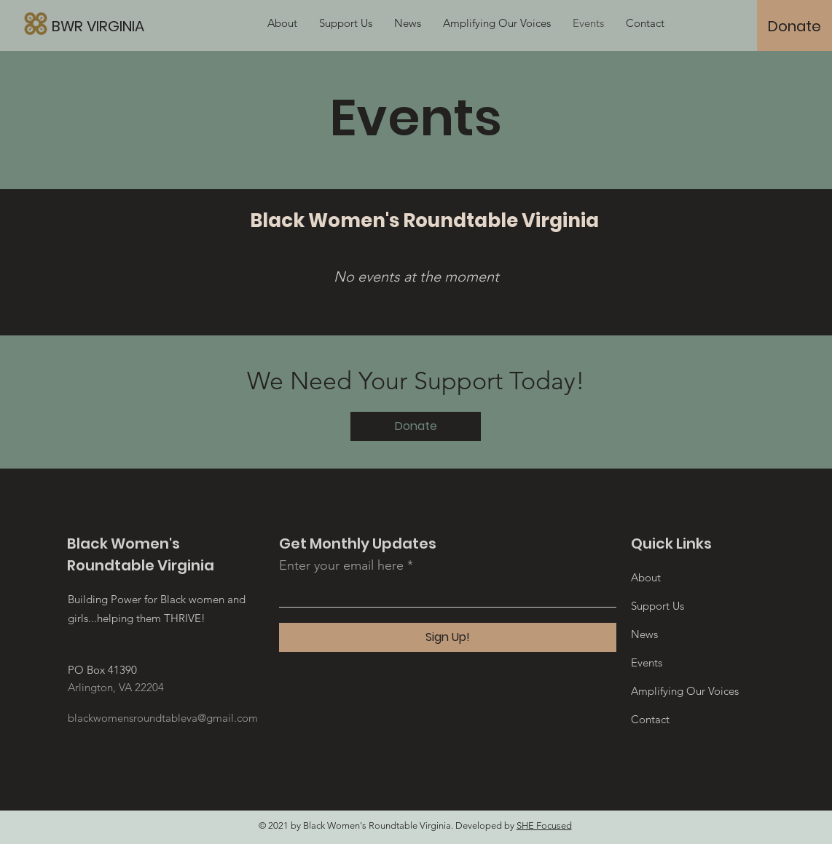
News (644, 634)
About (646, 577)
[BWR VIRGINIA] (167, 25)
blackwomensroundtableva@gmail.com (163, 718)
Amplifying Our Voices (685, 691)
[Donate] (794, 26)
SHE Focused (544, 825)
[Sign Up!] (447, 637)
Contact (650, 719)
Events (646, 662)
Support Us (657, 606)
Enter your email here (341, 565)
